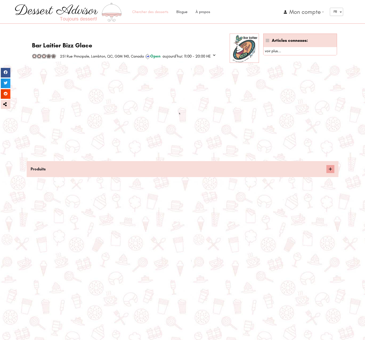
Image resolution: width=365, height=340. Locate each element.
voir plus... (273, 51)
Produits (38, 169)
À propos (203, 12)
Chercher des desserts (150, 12)
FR (335, 12)
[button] (5, 104)
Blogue (182, 12)
